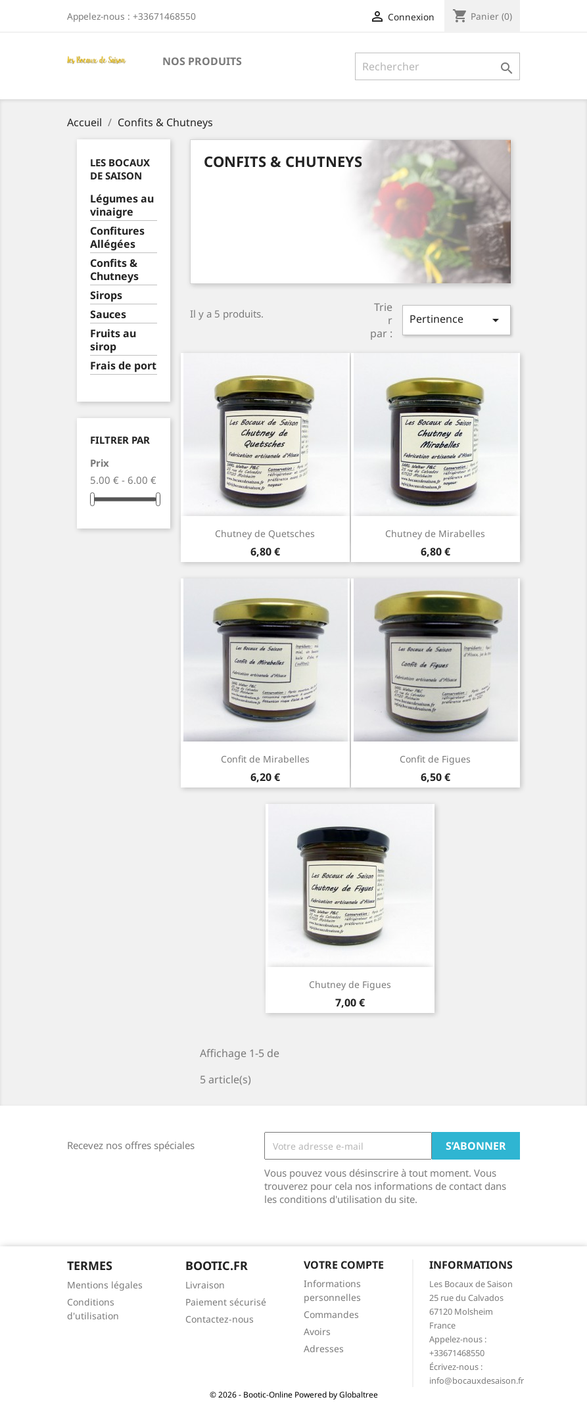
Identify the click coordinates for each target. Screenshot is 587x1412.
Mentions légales (105, 1285)
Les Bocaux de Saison (120, 169)
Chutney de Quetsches (265, 533)
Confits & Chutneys (114, 269)
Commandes (331, 1314)
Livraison (205, 1285)
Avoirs (317, 1331)
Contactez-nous (219, 1319)
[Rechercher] (437, 66)
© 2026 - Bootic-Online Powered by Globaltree (294, 1394)
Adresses (324, 1348)
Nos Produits (202, 61)
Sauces (108, 314)
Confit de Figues (435, 759)
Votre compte (344, 1265)
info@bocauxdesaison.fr (476, 1380)
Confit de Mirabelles (265, 759)
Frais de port (123, 366)
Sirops (106, 295)
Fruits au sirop (113, 340)
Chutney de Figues (350, 984)
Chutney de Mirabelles (435, 533)
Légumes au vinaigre (122, 205)
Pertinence (456, 320)
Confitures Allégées (117, 237)
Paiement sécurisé (225, 1302)
